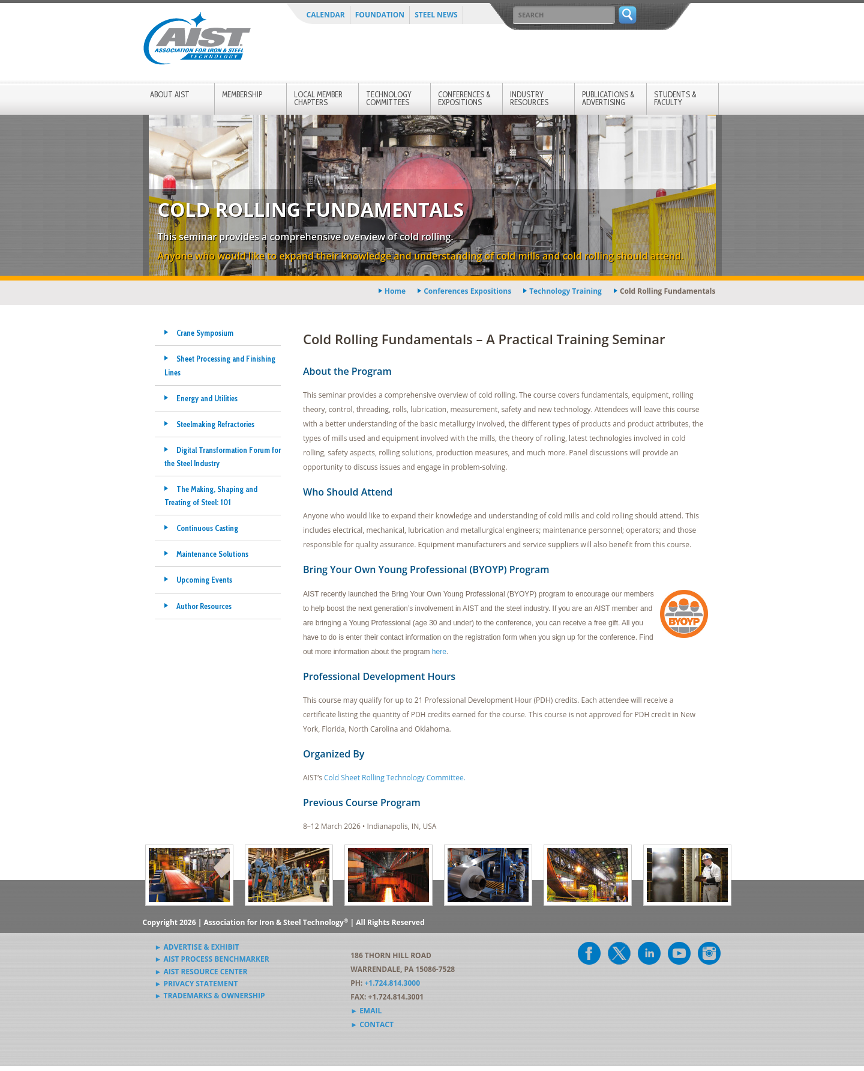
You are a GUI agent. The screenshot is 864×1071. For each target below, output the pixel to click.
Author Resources (204, 606)
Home (395, 291)
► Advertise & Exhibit (197, 947)
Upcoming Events (204, 579)
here (439, 652)
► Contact (372, 1024)
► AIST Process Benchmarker (212, 959)
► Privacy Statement (196, 983)
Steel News (436, 15)
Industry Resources (529, 98)
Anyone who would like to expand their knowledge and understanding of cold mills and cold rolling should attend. (421, 255)
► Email (366, 1011)
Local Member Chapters (318, 98)
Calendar (326, 15)
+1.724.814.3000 (392, 983)
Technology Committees (389, 98)
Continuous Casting (207, 528)
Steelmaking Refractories (215, 424)
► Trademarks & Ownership (210, 996)
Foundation (379, 15)
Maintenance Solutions (212, 554)
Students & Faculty (675, 98)
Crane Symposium (204, 333)
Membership (242, 94)
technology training (565, 291)
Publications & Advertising (608, 98)
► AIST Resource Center (201, 971)
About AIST (170, 94)
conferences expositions (467, 291)
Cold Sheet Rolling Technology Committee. (395, 777)
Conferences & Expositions (464, 98)
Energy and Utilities (207, 398)
